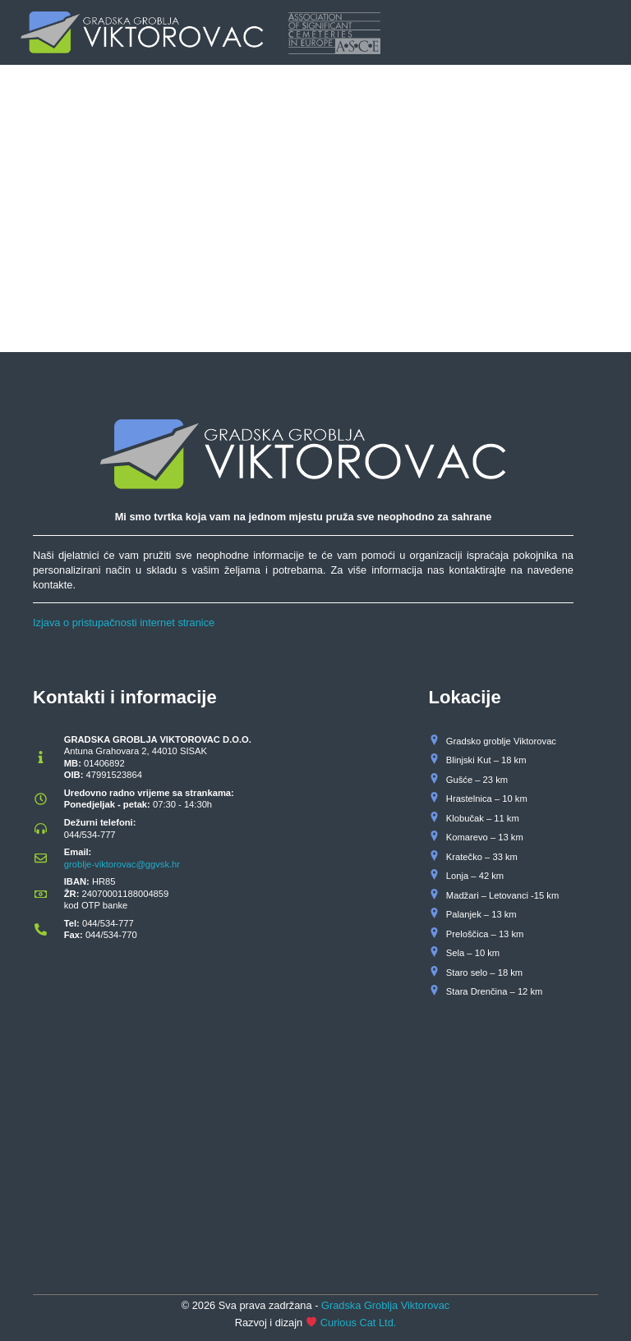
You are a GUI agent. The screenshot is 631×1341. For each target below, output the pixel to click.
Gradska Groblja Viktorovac (385, 1305)
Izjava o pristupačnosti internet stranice (123, 622)
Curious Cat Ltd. (358, 1322)
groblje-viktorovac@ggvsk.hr (122, 864)
